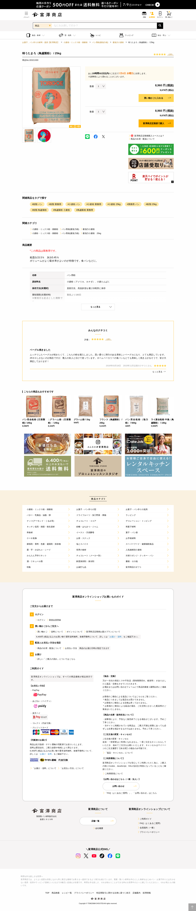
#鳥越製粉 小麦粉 (61, 210)
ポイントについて (73, 632)
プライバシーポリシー (148, 832)
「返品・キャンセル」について (118, 753)
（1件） (170, 54)
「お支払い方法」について (70, 768)
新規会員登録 (54, 620)
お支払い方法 (70, 648)
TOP (47, 893)
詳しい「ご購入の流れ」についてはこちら (55, 659)
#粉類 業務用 (55, 204)
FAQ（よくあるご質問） (149, 823)
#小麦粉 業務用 (93, 204)
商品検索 (56, 893)
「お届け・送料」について (43, 768)
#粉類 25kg (151, 204)
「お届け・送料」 (115, 637)
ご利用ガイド (144, 819)
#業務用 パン (133, 204)
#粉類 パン (37, 204)
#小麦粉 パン (74, 204)
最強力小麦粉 (118, 42)
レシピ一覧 (67, 893)
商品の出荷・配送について (141, 139)
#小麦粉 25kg (114, 204)
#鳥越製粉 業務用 (84, 210)
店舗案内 (137, 893)
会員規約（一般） (146, 828)
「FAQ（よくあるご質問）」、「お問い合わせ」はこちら (130, 793)
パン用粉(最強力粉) (100, 42)
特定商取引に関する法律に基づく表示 (113, 893)
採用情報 (147, 893)
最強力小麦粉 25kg (90, 233)
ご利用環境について (113, 773)
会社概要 (98, 828)
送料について (56, 632)
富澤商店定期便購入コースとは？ (146, 136)
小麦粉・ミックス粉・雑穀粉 (76, 42)
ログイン (40, 620)
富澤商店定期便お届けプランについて (102, 632)
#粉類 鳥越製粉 (39, 210)
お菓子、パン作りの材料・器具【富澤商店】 (40, 42)
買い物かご (41, 632)
